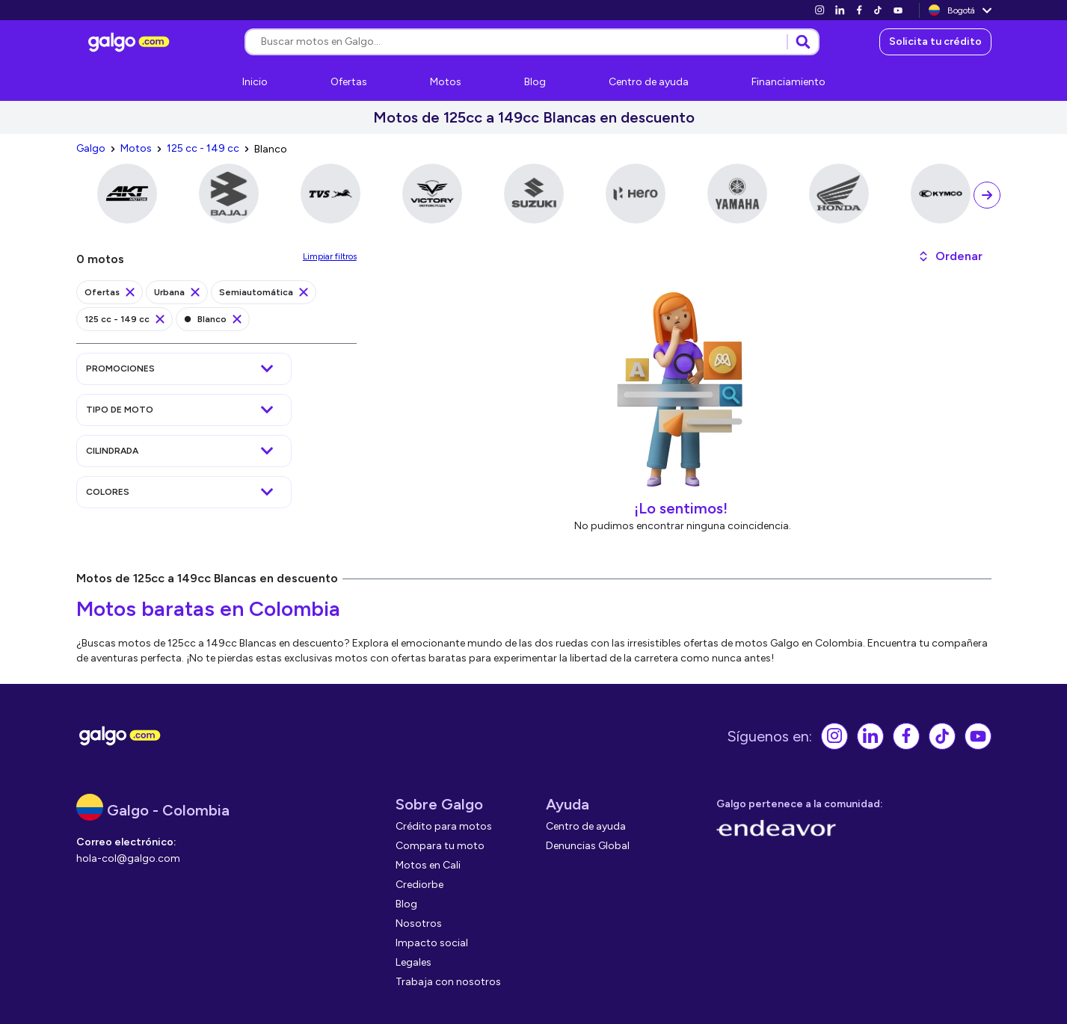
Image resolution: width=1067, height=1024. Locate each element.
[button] (950, 256)
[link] (819, 10)
